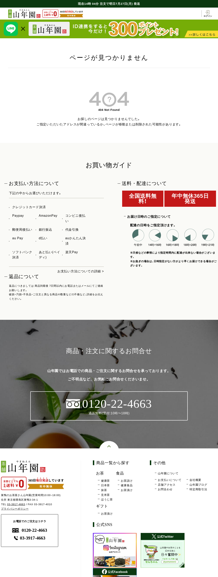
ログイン (208, 13)
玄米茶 (105, 494)
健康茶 (105, 480)
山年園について (168, 473)
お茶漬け (127, 490)
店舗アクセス (167, 484)
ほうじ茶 (107, 499)
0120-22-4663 (29, 530)
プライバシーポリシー (14, 508)
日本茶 (105, 485)
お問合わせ (165, 489)
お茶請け (127, 480)
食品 (120, 473)
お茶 (100, 473)
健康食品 (127, 485)
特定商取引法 (198, 489)
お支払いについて (169, 479)
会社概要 (195, 479)
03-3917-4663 (16, 504)
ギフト (102, 506)
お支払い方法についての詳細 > (80, 271)
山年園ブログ (198, 484)
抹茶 (104, 490)
